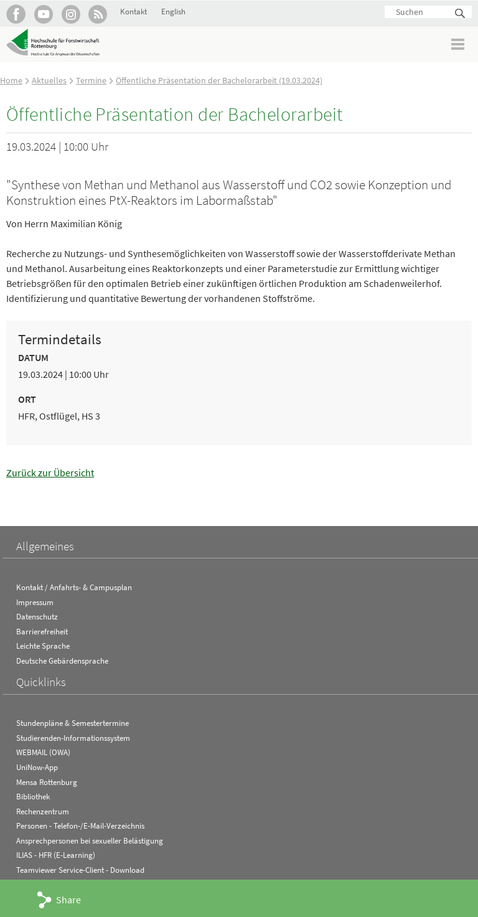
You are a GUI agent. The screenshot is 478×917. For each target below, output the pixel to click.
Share (68, 899)
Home (11, 80)
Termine (91, 80)
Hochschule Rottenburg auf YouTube (43, 14)
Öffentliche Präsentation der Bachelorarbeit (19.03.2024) (219, 80)
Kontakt (133, 11)
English (173, 11)
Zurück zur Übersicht (50, 472)
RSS (98, 14)
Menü (458, 44)
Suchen (460, 14)
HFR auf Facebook (16, 14)
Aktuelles (49, 80)
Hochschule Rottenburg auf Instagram (70, 14)
